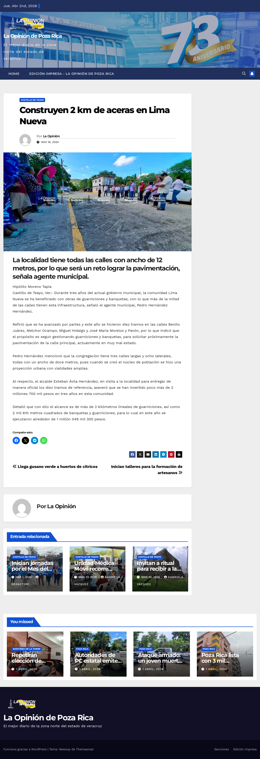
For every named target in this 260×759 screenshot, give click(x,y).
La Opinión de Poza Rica (32, 36)
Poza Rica (82, 649)
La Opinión (51, 136)
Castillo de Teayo (32, 100)
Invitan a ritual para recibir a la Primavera (157, 569)
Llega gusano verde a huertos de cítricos (55, 466)
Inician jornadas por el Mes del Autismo (32, 569)
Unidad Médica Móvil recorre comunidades (94, 569)
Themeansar (85, 749)
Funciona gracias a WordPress (25, 749)
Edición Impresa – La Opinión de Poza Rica (71, 74)
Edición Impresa (245, 749)
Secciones (221, 749)
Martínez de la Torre (27, 649)
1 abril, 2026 (26, 669)
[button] (244, 73)
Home (13, 74)
